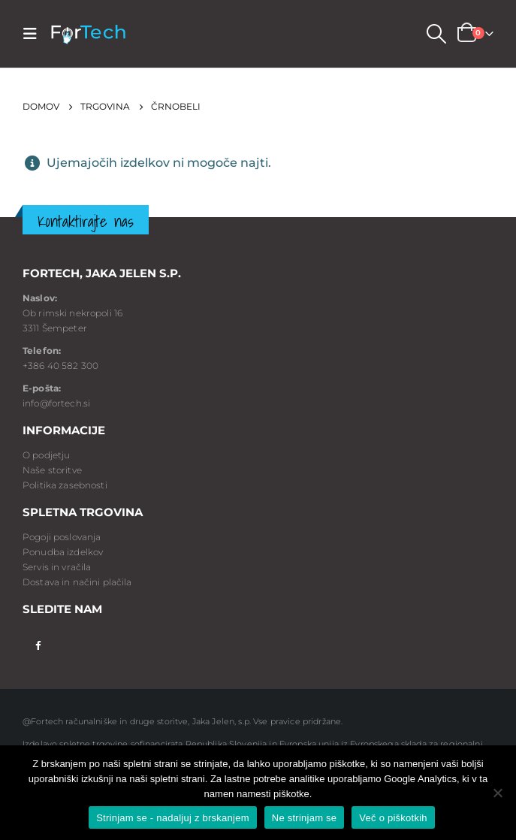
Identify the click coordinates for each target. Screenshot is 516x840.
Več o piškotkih (393, 817)
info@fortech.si (56, 403)
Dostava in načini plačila (77, 582)
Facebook (38, 644)
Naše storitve (52, 470)
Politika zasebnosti (65, 485)
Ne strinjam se (304, 817)
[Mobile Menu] (35, 34)
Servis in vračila (57, 567)
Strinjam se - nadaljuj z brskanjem (172, 817)
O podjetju (46, 455)
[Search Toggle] (435, 34)
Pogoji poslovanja (62, 536)
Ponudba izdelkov (63, 551)
